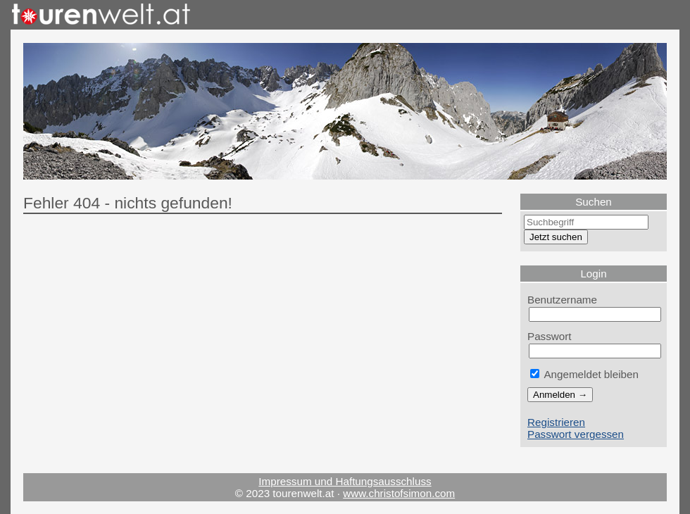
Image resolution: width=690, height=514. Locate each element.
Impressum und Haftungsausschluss (344, 481)
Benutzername (562, 300)
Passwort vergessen (575, 434)
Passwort (549, 336)
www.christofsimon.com (399, 493)
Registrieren (556, 422)
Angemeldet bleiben (584, 374)
